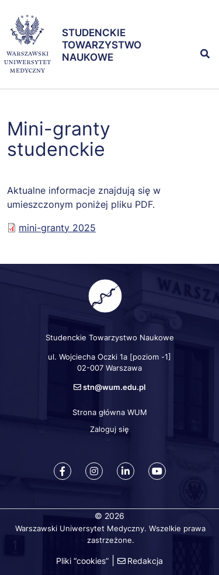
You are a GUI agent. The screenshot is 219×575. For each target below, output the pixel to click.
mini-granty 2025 (57, 228)
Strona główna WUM (109, 412)
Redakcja (145, 561)
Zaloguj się (109, 429)
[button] (201, 28)
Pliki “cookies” (82, 561)
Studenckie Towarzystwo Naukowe (101, 45)
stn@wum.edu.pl (114, 387)
